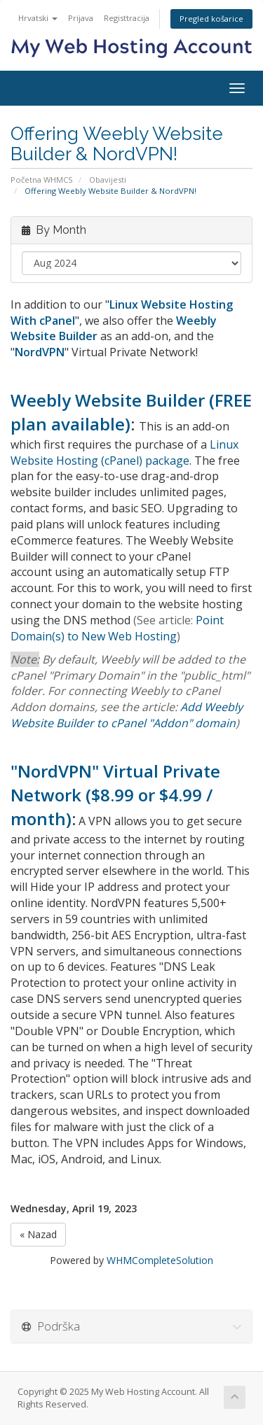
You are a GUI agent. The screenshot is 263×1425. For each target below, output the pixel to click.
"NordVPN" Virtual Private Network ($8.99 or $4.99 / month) (115, 795)
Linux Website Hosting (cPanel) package (124, 452)
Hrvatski (38, 18)
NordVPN (40, 352)
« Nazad (38, 1234)
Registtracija (126, 18)
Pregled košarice (211, 18)
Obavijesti (107, 179)
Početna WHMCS (42, 179)
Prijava (80, 18)
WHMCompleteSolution (160, 1260)
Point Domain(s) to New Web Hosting (117, 628)
